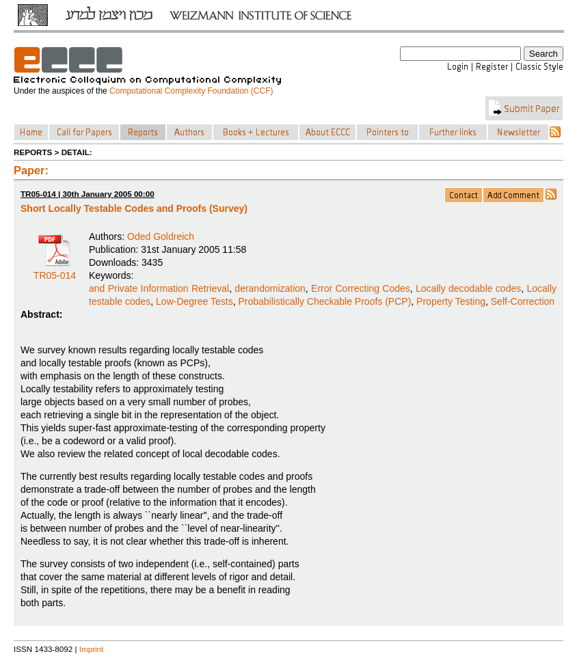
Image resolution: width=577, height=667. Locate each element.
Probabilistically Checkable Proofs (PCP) (324, 301)
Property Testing (450, 301)
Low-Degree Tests (194, 301)
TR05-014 (54, 270)
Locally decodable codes (468, 288)
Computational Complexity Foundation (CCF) (191, 91)
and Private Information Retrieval (159, 288)
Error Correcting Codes (360, 288)
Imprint (91, 648)
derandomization (270, 288)
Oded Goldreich (160, 236)
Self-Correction (522, 301)
